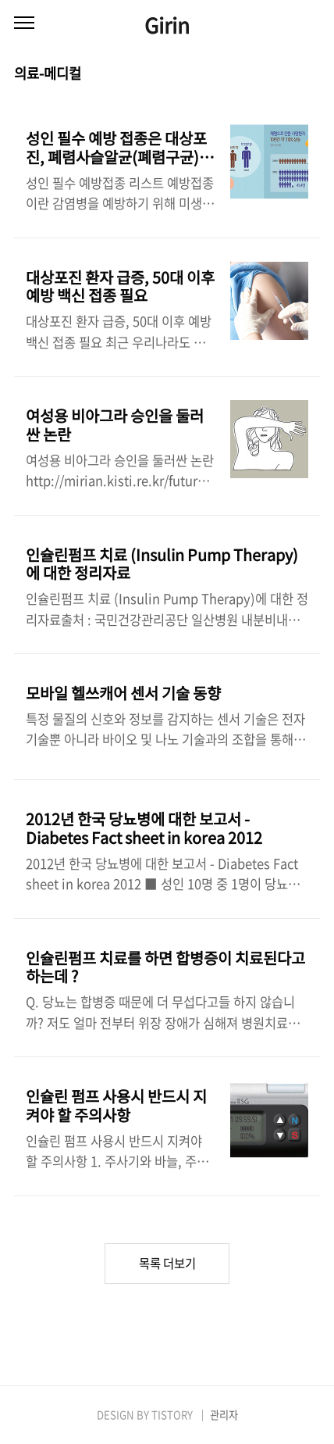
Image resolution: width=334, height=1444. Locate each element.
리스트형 (310, 74)
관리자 (224, 1414)
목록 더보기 (167, 1263)
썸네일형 (288, 74)
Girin (167, 25)
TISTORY (172, 1414)
